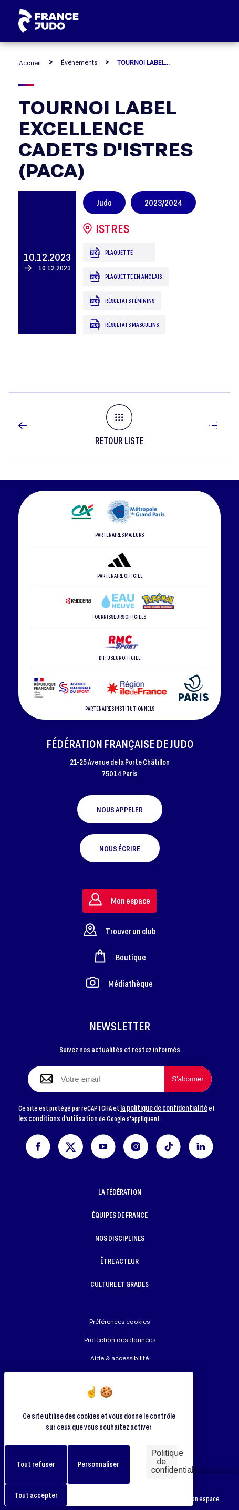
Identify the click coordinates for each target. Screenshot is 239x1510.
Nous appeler (120, 809)
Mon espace (203, 1492)
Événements (79, 62)
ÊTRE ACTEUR (119, 1260)
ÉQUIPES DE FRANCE (120, 1214)
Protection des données (119, 1339)
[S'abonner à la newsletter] (188, 1079)
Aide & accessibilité (119, 1358)
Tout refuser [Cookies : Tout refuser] (36, 1464)
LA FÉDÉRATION (119, 1191)
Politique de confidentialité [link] (164, 1461)
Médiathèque (119, 982)
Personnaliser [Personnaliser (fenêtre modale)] (98, 1464)
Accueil (30, 62)
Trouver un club (120, 929)
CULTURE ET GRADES (119, 1284)
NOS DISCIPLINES (119, 1237)
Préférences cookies (119, 1321)
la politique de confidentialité (163, 1107)
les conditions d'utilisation (58, 1118)
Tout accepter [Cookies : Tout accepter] (36, 1495)
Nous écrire (119, 848)
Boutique (119, 956)
